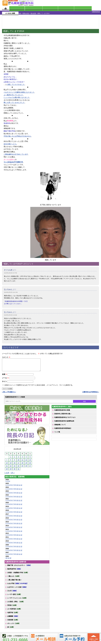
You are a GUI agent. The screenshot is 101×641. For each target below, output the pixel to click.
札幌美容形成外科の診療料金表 (64, 421)
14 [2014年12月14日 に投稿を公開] (7, 463)
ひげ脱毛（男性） (15, 602)
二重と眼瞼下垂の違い (14, 580)
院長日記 (14, 8)
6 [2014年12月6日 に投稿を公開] (30, 457)
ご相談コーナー (82, 3)
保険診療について (60, 425)
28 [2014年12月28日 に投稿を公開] (7, 469)
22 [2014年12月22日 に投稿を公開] (11, 466)
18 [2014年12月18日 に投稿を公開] (22, 463)
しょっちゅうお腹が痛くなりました (16, 96)
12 (21, 486)
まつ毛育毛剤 (14, 609)
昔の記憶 (22, 11)
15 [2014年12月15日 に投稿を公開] (11, 463)
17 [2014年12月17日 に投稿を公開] (18, 463)
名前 (4, 375)
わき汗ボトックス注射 (17, 588)
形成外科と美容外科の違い (62, 414)
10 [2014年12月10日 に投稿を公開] (18, 460)
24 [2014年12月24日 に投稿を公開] (18, 466)
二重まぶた (13, 577)
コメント (6, 355)
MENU (5, 3)
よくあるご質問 (91, 8)
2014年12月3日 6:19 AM (10, 313)
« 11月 (7, 473)
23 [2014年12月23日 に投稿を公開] (14, 466)
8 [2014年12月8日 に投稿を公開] (10, 460)
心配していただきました (16, 83)
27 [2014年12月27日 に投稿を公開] (30, 466)
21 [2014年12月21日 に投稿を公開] (7, 466)
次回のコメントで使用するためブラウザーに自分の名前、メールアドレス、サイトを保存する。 (39, 386)
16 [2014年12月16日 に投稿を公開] (14, 463)
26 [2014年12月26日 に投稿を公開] (26, 466)
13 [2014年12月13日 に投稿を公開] (30, 460)
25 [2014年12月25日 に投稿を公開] (22, 466)
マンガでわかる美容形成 (29, 8)
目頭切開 (13, 620)
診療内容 (44, 8)
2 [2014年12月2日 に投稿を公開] (14, 457)
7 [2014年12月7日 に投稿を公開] (6, 460)
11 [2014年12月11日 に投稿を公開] (22, 460)
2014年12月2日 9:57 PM (10, 271)
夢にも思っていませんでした (14, 101)
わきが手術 (17, 584)
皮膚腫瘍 (13, 617)
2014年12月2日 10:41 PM (10, 290)
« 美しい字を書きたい (9, 392)
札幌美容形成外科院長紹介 (62, 429)
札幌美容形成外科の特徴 (62, 411)
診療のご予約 (93, 3)
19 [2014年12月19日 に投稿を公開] (26, 463)
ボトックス (13, 624)
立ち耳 (12, 591)
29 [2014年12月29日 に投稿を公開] (11, 469)
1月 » (12, 473)
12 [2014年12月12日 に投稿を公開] (26, 460)
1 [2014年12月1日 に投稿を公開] (10, 457)
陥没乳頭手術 (14, 569)
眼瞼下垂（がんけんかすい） (19, 566)
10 (17, 486)
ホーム (5, 8)
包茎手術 (13, 613)
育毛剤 (12, 606)
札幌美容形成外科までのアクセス (65, 418)
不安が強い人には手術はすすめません (17, 134)
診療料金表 (56, 8)
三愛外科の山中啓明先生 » (90, 392)
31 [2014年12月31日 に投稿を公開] (18, 469)
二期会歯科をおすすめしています (16, 152)
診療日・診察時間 (73, 8)
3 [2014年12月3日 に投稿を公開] (18, 457)
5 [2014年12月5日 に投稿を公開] (26, 457)
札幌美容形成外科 (5, 11)
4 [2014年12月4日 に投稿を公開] (22, 457)
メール (5, 378)
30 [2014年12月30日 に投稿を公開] (14, 469)
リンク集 (57, 432)
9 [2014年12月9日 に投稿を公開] (14, 460)
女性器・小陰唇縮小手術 (18, 573)
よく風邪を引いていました (13, 93)
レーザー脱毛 (14, 595)
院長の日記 (15, 11)
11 (19, 486)
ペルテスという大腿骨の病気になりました (19, 90)
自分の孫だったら (10, 142)
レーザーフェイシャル (17, 598)
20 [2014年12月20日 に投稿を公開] (30, 463)
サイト (4, 382)
